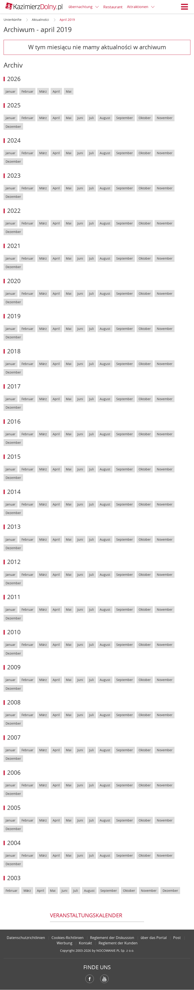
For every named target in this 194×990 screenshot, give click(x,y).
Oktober (145, 118)
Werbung (64, 943)
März (43, 91)
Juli (91, 118)
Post (177, 937)
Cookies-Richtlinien (68, 937)
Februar (27, 91)
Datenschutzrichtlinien (26, 937)
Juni (80, 118)
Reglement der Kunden (118, 943)
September (124, 118)
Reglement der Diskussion (112, 937)
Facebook (89, 979)
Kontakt (85, 943)
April (56, 91)
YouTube (104, 979)
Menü (184, 6)
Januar (10, 91)
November (164, 118)
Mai (68, 91)
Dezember (13, 126)
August (105, 118)
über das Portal (154, 937)
